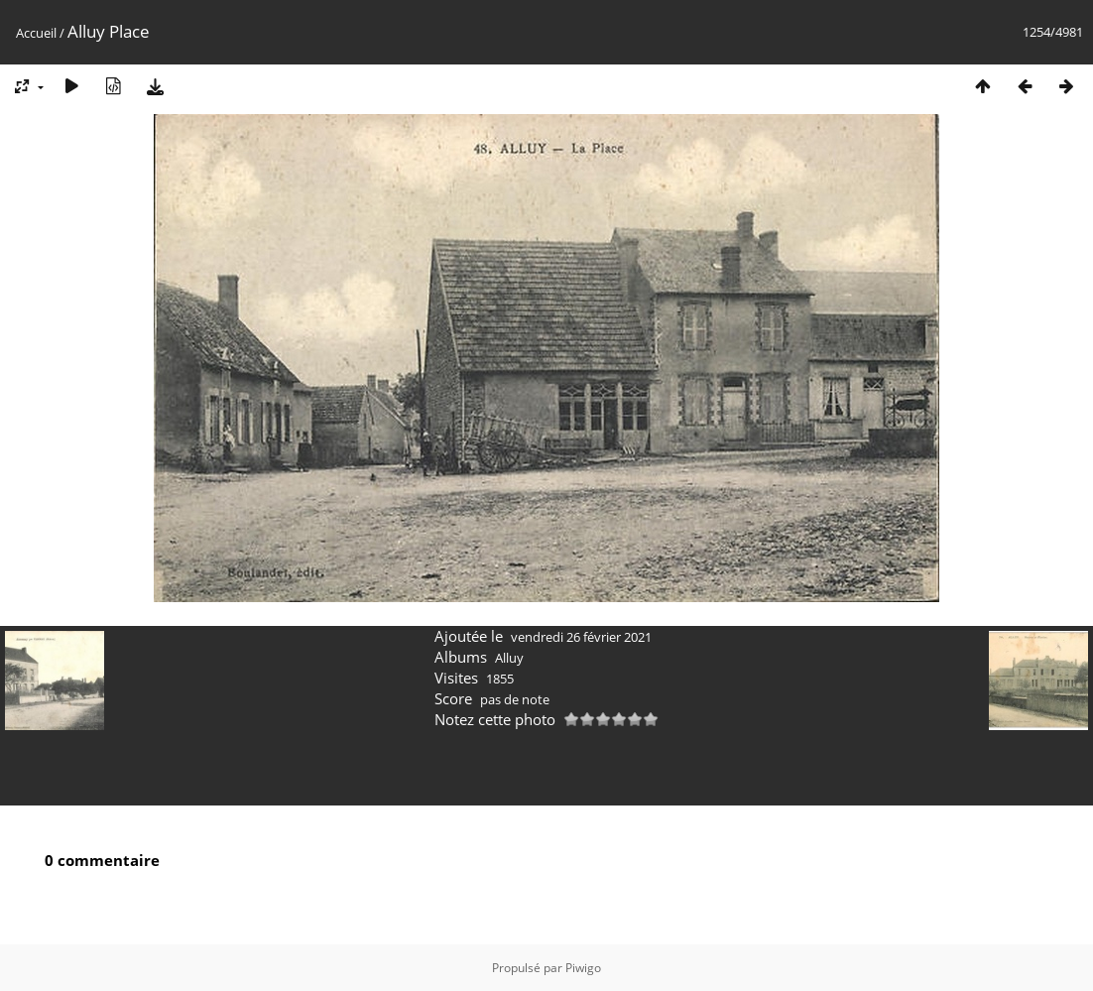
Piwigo (583, 967)
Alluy (509, 658)
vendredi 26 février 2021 (581, 637)
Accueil (36, 33)
